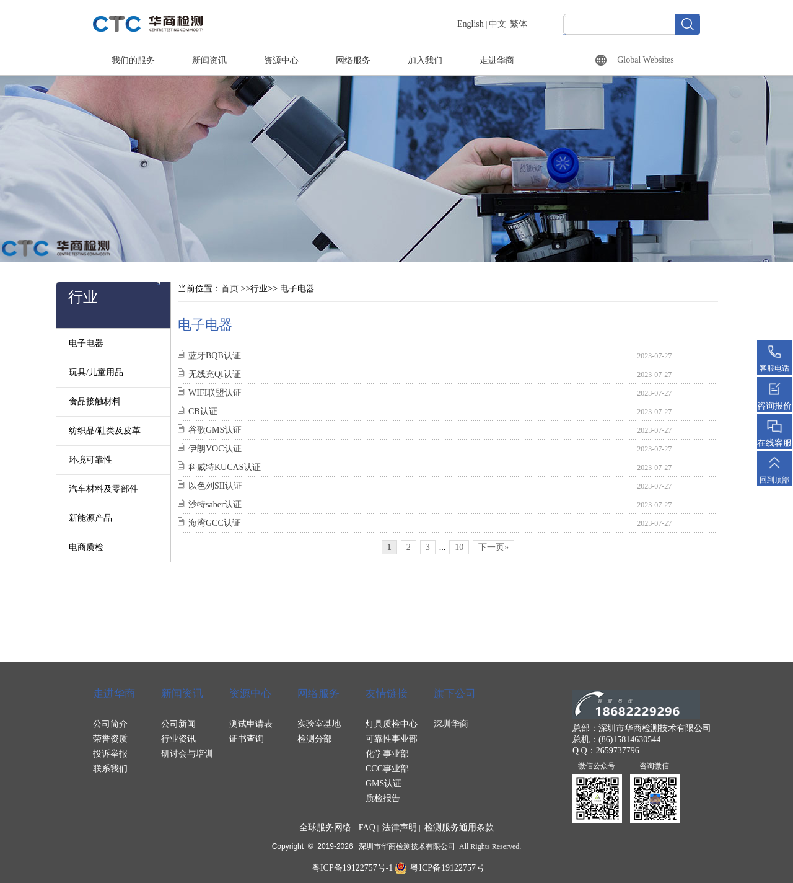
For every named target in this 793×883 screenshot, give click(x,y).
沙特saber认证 (215, 504)
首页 (230, 288)
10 (459, 547)
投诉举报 (110, 753)
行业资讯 (178, 738)
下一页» (493, 547)
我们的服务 (133, 60)
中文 (497, 24)
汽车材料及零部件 (103, 489)
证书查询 (246, 738)
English (470, 24)
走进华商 (497, 60)
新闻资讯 (209, 60)
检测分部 (314, 738)
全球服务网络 (325, 827)
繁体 (518, 24)
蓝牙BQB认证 (214, 355)
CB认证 (202, 411)
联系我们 (110, 768)
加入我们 (425, 60)
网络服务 (353, 60)
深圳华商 (451, 724)
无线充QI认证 (214, 374)
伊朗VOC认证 (215, 448)
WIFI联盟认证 (215, 392)
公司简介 (110, 724)
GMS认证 (383, 783)
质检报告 (383, 798)
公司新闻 (178, 724)
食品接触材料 (95, 401)
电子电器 (86, 343)
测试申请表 (251, 724)
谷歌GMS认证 (215, 430)
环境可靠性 (90, 459)
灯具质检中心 (392, 724)
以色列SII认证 (215, 485)
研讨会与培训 (187, 753)
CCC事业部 (387, 768)
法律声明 (399, 827)
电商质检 (86, 547)
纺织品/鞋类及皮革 (105, 430)
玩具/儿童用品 (96, 372)
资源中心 (281, 60)
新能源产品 (90, 518)
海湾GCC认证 (214, 523)
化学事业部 (387, 753)
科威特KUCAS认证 (224, 467)
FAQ (367, 827)
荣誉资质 (110, 738)
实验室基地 (319, 724)
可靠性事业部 (392, 738)
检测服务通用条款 (459, 827)
